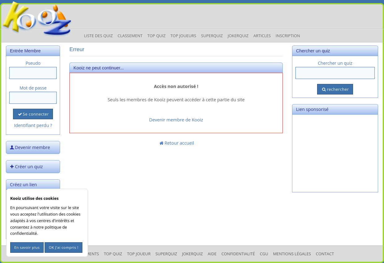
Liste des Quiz (98, 35)
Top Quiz (156, 35)
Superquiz (212, 35)
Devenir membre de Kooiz (176, 120)
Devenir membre (29, 147)
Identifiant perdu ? (33, 125)
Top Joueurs (183, 35)
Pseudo (33, 63)
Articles (262, 35)
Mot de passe (33, 88)
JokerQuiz (238, 35)
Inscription (288, 35)
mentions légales (292, 253)
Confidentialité (238, 253)
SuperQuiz (166, 253)
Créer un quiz (26, 166)
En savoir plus (27, 247)
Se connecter (33, 114)
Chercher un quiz (335, 63)
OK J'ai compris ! (63, 247)
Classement (130, 35)
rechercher (335, 89)
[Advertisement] (335, 153)
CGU (264, 253)
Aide (212, 253)
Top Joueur (139, 253)
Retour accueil (176, 143)
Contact (325, 253)
